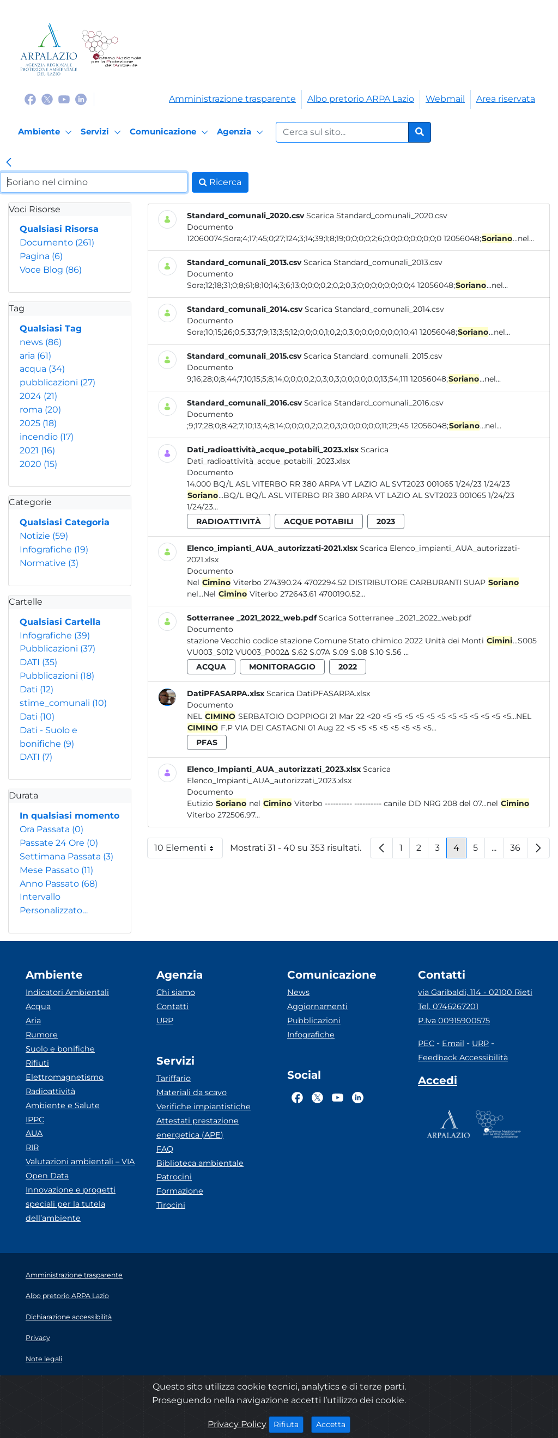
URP (164, 1020)
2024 (38, 396)
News (298, 992)
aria (35, 356)
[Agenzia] (241, 132)
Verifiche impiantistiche (203, 1106)
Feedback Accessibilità (463, 1057)
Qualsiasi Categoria (65, 522)
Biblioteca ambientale (200, 1163)
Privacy (38, 1337)
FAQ (164, 1149)
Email (453, 1043)
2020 (38, 464)
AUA (34, 1133)
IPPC (35, 1119)
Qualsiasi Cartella (60, 622)
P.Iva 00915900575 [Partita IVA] (454, 1020)
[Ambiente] (46, 132)
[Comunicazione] (170, 132)
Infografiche (54, 549)
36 (518, 850)
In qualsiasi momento (69, 815)
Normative (49, 563)
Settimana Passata (66, 856)
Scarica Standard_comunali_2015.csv (373, 356)
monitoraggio (282, 667)
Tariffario (173, 1078)
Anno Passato (59, 883)
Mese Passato (56, 870)
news (41, 342)
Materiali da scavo (191, 1092)
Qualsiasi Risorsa (59, 229)
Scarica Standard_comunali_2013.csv (373, 262)
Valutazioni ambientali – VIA (80, 1161)
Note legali (44, 1359)
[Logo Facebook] (30, 99)
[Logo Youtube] (64, 99)
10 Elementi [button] (188, 850)
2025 (38, 423)
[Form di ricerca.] (342, 132)
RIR (32, 1147)
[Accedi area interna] (437, 1082)
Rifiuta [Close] (289, 1423)
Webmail (445, 99)
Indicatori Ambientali (67, 992)
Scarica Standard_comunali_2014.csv (374, 309)
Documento (57, 242)
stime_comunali (63, 703)
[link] (8, 163)
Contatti (172, 1006)
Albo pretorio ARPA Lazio (360, 99)
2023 (386, 521)
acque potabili (319, 521)
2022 (347, 667)
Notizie (44, 536)
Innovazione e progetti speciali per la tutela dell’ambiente (71, 1204)
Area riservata (505, 99)
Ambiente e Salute (63, 1105)
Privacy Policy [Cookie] (237, 1424)
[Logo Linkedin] (81, 99)
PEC (426, 1043)
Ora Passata (51, 829)
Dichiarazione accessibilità (69, 1317)
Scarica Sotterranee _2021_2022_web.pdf (395, 618)
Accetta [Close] (333, 1423)
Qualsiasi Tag (51, 328)
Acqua (38, 1006)
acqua (42, 369)
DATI (38, 662)
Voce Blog (51, 270)
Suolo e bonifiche (60, 1049)
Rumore (42, 1035)
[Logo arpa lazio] (48, 49)
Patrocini (174, 1177)
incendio (47, 437)
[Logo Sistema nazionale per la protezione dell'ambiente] (111, 49)
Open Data (47, 1176)
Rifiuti (37, 1063)
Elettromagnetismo (65, 1077)
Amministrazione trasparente (232, 99)
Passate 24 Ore (59, 843)
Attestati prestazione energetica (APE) (197, 1128)
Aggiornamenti (317, 1006)
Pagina (41, 256)
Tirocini (170, 1205)
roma (40, 409)
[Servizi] (102, 132)
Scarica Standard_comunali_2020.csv (376, 215)
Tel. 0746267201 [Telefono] (448, 1006)
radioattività (228, 521)
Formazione (179, 1191)
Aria (33, 1020)
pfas (206, 742)
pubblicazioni (57, 382)
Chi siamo (175, 992)
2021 (37, 450)
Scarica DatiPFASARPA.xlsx (318, 693)
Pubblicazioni (57, 648)
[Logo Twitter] (47, 99)
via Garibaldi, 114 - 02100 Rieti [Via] (475, 992)
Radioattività (50, 1091)
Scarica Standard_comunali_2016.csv (374, 403)
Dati (36, 689)
